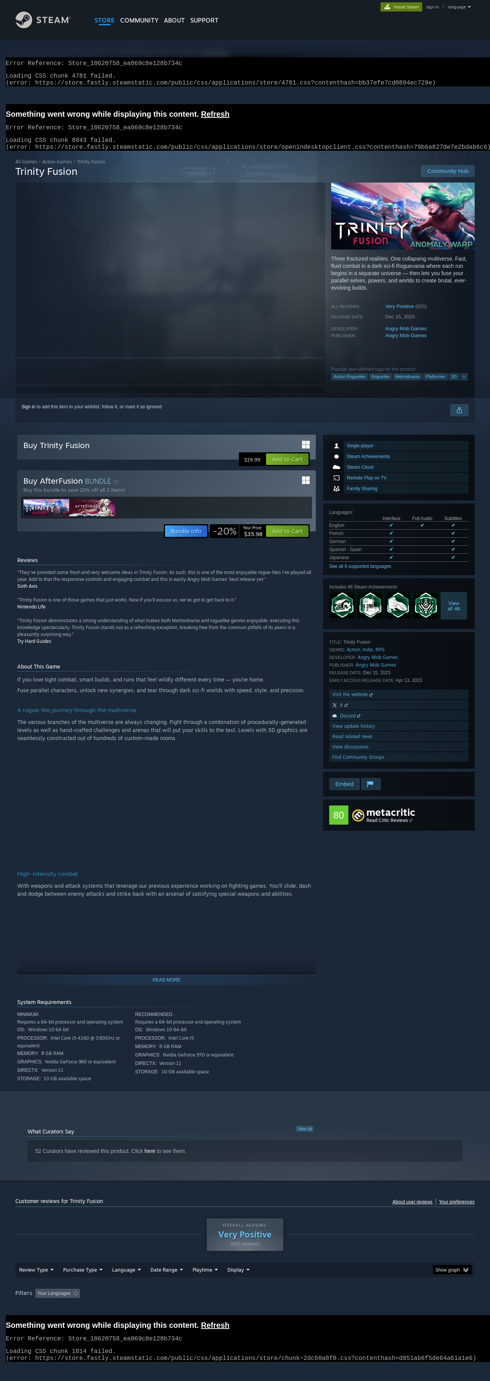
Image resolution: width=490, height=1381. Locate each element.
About (174, 20)
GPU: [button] (374, 1308)
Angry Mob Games (405, 338)
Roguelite (380, 385)
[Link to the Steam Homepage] (49, 26)
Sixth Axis (27, 595)
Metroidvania (407, 385)
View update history (353, 735)
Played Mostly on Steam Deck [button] (245, 1308)
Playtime (202, 1284)
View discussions (350, 756)
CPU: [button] (348, 1308)
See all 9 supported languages (360, 575)
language (457, 7)
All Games (26, 171)
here (150, 1160)
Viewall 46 (454, 615)
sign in (432, 7)
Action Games (57, 171)
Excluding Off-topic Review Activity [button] (131, 1308)
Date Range (163, 1284)
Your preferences (457, 1211)
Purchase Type (80, 1284)
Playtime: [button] (190, 1308)
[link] (238, 540)
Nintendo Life (31, 616)
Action (353, 659)
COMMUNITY (139, 20)
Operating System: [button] (309, 1308)
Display (235, 1284)
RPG (380, 659)
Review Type (33, 1284)
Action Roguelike (350, 385)
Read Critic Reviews (387, 829)
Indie (368, 659)
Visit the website (353, 703)
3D (454, 385)
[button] (287, 468)
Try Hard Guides (34, 650)
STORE (105, 20)
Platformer (435, 385)
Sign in (28, 416)
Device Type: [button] (408, 1308)
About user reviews (412, 1211)
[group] (245, 1308)
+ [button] (464, 385)
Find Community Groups (358, 766)
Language (123, 1284)
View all (304, 1138)
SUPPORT (204, 20)
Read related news (352, 745)
